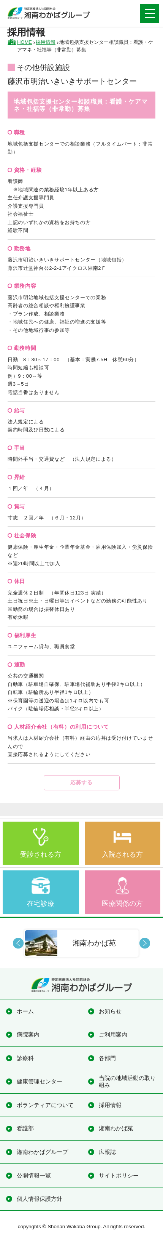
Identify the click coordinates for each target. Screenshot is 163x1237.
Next (144, 943)
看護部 (25, 1128)
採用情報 (110, 1105)
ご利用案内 (113, 1034)
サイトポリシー (119, 1175)
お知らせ (110, 1011)
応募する (81, 782)
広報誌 (107, 1152)
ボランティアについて (45, 1105)
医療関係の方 (122, 903)
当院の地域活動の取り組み (127, 1081)
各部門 (107, 1058)
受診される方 (40, 854)
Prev (18, 943)
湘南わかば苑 (116, 1128)
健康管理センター (39, 1081)
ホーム (25, 1011)
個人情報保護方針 (39, 1198)
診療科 (25, 1058)
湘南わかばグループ (42, 1152)
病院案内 (28, 1034)
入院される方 (122, 854)
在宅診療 (40, 903)
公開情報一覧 (34, 1175)
